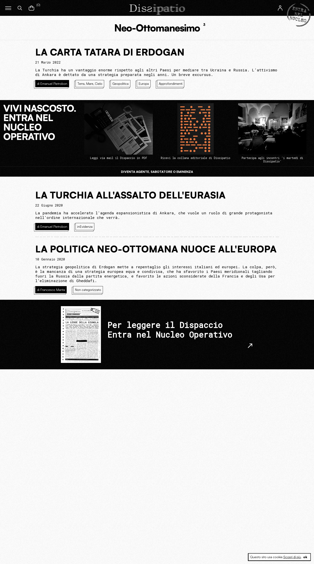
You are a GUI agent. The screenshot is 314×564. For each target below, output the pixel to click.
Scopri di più (292, 557)
